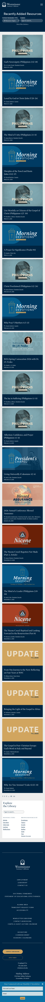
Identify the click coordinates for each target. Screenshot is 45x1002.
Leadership (22, 891)
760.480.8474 (22, 974)
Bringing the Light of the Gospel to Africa (22, 709)
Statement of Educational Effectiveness (22, 905)
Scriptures (24, 820)
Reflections (6, 829)
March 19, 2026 (8, 67)
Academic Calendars (22, 946)
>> (14, 796)
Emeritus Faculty (22, 517)
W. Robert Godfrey (32, 518)
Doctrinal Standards (22, 902)
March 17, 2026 (8, 103)
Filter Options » (24, 24)
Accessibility (22, 919)
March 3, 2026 (8, 255)
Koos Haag (17, 676)
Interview (6, 825)
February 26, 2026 (9, 291)
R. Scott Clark (12, 518)
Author (23, 829)
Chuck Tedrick (10, 101)
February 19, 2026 (9, 367)
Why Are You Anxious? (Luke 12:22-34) (21, 785)
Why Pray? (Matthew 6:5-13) (16, 322)
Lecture (5, 827)
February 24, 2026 (9, 328)
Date (22, 831)
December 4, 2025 (9, 599)
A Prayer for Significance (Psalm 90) (20, 250)
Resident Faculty (19, 65)
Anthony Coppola (11, 712)
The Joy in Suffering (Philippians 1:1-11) (20, 398)
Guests (16, 101)
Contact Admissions (22, 930)
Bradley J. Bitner (10, 216)
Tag (22, 834)
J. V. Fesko (13, 365)
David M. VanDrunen (12, 517)
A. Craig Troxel (10, 65)
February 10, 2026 (9, 479)
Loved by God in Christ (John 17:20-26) (21, 98)
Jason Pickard (9, 289)
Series (23, 827)
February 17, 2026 (9, 403)
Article (5, 820)
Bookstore (22, 941)
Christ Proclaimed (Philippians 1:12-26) (21, 286)
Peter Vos (13, 253)
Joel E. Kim (9, 477)
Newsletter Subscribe (22, 927)
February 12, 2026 (9, 443)
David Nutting (10, 177)
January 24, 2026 (8, 520)
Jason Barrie (9, 138)
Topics (23, 822)
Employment (22, 888)
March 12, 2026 (8, 140)
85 (11, 796)
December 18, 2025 (9, 560)
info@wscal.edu (22, 976)
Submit (23, 998)
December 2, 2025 (9, 638)
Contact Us (23, 894)
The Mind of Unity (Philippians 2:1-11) (20, 135)
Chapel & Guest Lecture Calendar (22, 932)
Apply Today (13, 966)
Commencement (22, 943)
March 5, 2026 (8, 218)
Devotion (6, 822)
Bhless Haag (9, 676)
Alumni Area (22, 913)
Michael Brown (14, 751)
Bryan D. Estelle (10, 636)
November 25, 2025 (9, 790)
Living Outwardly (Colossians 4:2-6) (20, 474)
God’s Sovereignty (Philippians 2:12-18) (21, 62)
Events (23, 825)
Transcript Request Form (22, 916)
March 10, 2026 (8, 179)
